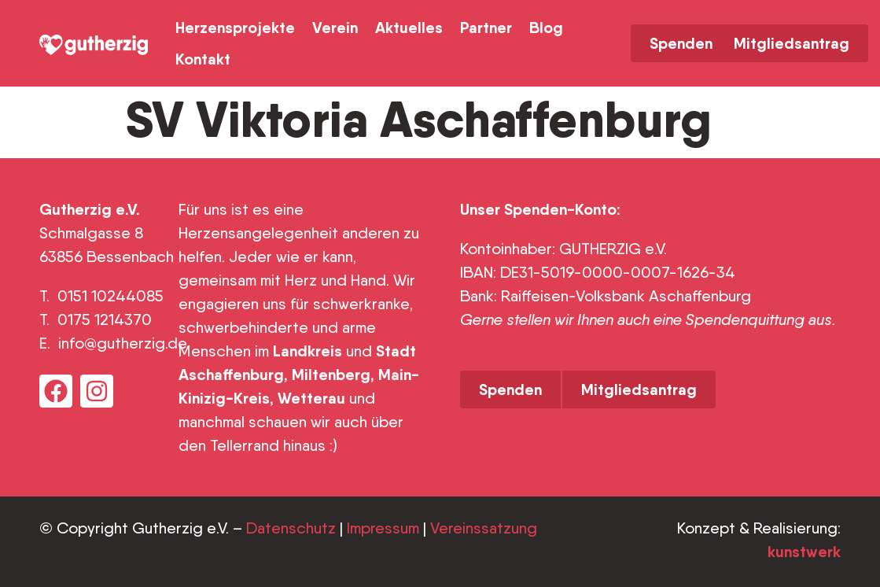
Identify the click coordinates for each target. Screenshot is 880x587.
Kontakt (202, 58)
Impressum (383, 528)
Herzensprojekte (235, 27)
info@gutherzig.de (122, 343)
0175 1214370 (106, 319)
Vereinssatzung (483, 528)
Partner (486, 27)
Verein (335, 27)
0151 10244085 (110, 295)
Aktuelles (409, 27)
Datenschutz (291, 528)
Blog (546, 27)
